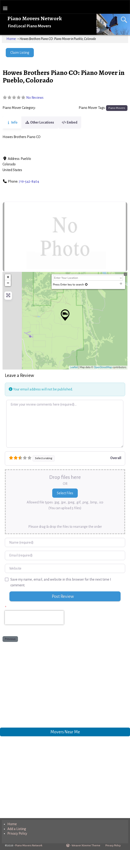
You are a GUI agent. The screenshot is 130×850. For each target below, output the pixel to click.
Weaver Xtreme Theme (86, 845)
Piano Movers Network (34, 18)
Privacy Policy (17, 833)
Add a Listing (16, 829)
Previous (10, 639)
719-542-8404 (29, 181)
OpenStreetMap (103, 367)
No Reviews (34, 97)
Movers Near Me (65, 732)
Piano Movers (47, 108)
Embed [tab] (75, 122)
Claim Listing (19, 52)
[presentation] (34, 617)
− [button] (8, 283)
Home (11, 39)
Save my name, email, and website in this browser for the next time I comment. (60, 582)
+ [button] (8, 277)
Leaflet (74, 367)
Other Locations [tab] (42, 122)
